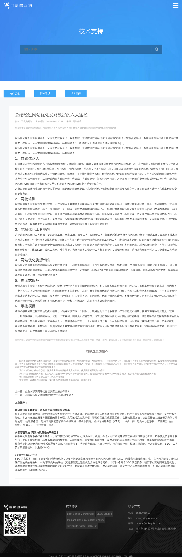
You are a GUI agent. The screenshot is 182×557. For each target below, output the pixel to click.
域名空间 (76, 93)
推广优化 (15, 93)
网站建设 (45, 93)
